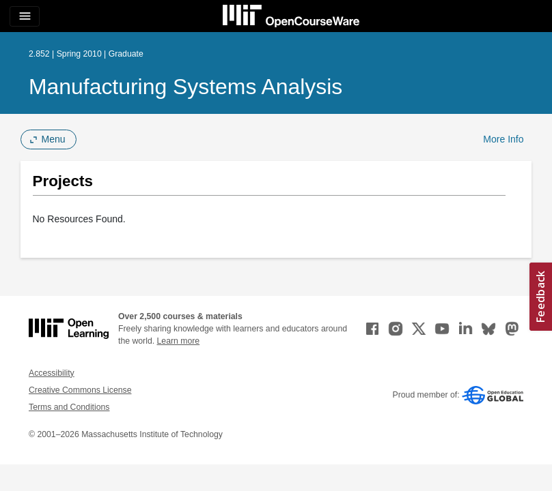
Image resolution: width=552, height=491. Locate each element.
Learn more (178, 341)
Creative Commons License (80, 390)
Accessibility (51, 373)
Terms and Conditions (69, 407)
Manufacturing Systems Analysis (185, 86)
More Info (503, 139)
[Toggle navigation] (25, 16)
